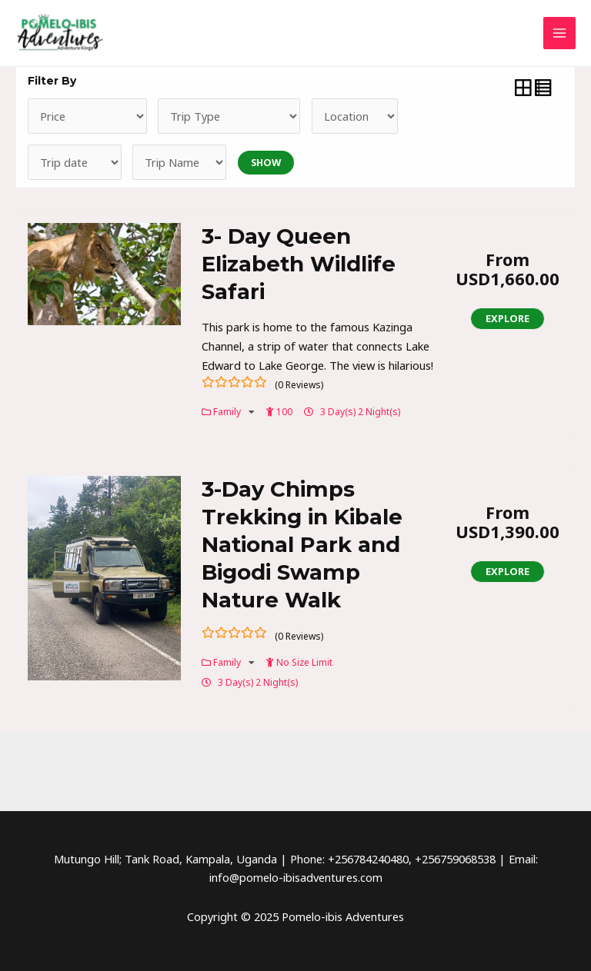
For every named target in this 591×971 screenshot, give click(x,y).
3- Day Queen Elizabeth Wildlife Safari (299, 264)
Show (266, 163)
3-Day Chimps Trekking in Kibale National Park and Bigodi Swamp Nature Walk (302, 544)
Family (228, 411)
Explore (507, 319)
